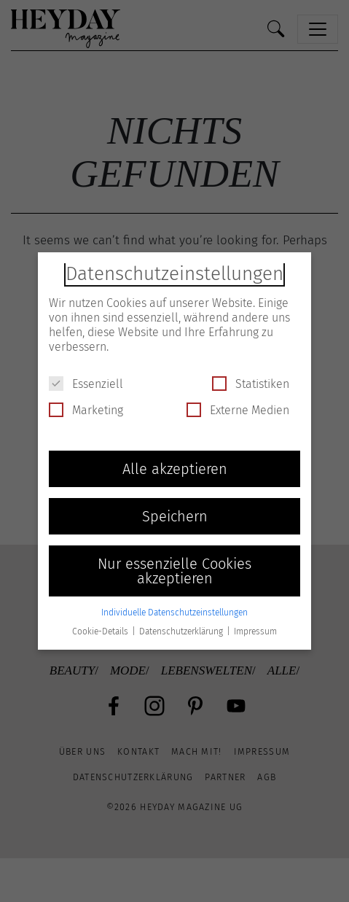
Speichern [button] (175, 516)
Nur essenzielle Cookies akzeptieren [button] (174, 571)
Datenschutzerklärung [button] (182, 631)
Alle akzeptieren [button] (174, 469)
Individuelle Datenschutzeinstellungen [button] (174, 612)
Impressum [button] (255, 631)
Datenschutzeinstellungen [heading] (174, 273)
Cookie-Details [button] (101, 631)
